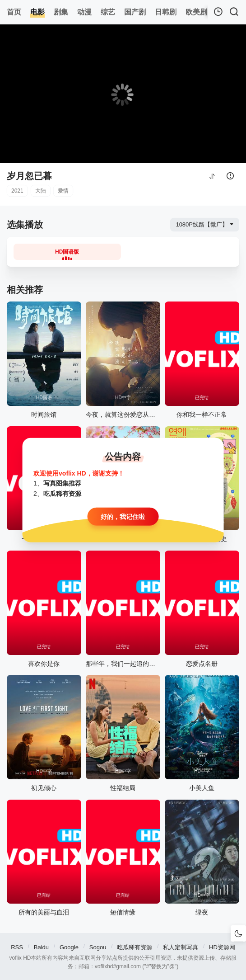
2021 (17, 191)
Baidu (41, 947)
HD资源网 (222, 947)
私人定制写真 (180, 947)
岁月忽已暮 (29, 176)
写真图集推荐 (62, 483)
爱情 (63, 191)
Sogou (98, 947)
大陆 (40, 191)
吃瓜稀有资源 (134, 947)
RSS (17, 947)
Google (69, 947)
